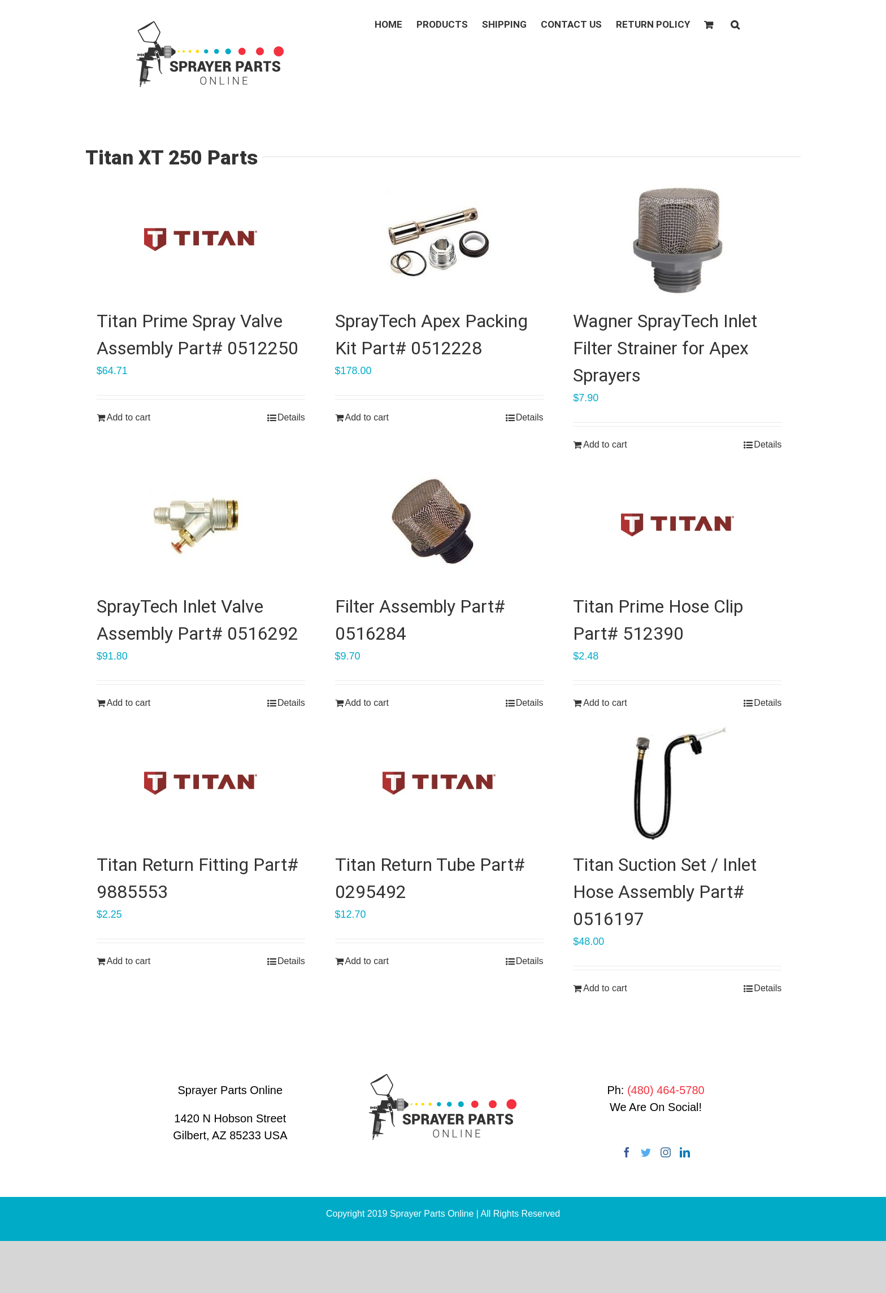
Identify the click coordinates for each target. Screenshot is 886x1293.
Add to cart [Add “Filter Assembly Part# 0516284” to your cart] (367, 703)
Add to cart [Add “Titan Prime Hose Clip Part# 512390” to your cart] (605, 703)
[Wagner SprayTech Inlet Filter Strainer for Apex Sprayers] (677, 239)
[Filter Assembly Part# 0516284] (439, 525)
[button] (735, 23)
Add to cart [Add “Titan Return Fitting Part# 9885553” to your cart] (128, 961)
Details (291, 417)
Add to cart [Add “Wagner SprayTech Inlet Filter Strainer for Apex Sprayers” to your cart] (605, 444)
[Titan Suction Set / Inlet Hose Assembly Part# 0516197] (677, 783)
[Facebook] (627, 1152)
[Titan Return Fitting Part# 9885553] (200, 783)
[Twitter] (646, 1152)
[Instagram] (666, 1152)
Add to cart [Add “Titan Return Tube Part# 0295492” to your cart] (367, 961)
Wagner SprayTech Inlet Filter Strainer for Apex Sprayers (665, 348)
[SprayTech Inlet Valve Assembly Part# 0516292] (200, 525)
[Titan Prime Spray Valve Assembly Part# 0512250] (200, 239)
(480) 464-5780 (666, 1090)
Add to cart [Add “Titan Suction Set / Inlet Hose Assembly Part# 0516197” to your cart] (605, 988)
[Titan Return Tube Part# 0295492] (439, 783)
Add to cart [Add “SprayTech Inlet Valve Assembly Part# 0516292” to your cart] (128, 703)
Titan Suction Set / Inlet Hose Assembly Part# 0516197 (665, 892)
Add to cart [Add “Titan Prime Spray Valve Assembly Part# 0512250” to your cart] (128, 417)
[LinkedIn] (685, 1152)
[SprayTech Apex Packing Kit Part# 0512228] (439, 239)
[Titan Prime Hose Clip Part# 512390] (677, 525)
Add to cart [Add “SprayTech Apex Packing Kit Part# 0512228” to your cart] (367, 417)
